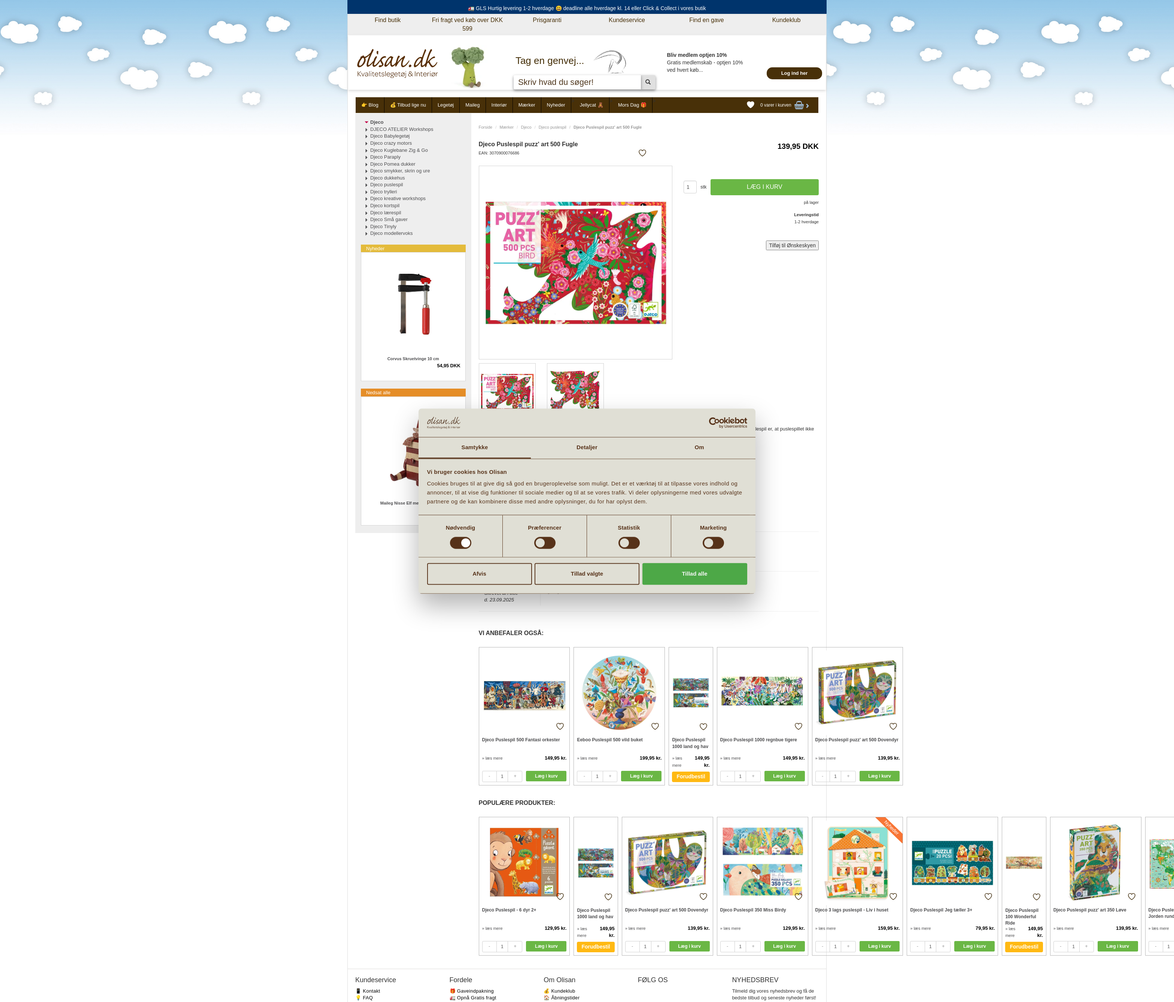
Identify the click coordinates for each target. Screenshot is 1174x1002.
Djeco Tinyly (383, 226)
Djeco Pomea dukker (393, 164)
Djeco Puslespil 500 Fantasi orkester (521, 739)
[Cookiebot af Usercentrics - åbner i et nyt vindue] (714, 422)
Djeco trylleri (383, 191)
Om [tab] (699, 447)
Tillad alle (694, 574)
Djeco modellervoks (391, 233)
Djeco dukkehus (387, 178)
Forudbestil (690, 776)
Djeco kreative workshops (398, 198)
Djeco (526, 127)
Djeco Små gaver (389, 219)
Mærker (526, 105)
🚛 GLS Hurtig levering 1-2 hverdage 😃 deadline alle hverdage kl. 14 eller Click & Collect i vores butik (587, 8)
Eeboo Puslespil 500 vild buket (609, 739)
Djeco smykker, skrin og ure (400, 171)
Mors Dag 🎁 (632, 105)
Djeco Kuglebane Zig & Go (399, 150)
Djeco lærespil (385, 212)
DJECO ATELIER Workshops (402, 129)
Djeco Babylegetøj (390, 136)
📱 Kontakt (367, 991)
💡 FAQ (364, 998)
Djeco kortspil (384, 205)
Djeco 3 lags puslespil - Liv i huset (851, 910)
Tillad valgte (587, 574)
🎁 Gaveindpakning (472, 991)
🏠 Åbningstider (562, 998)
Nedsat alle (378, 392)
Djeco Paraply (385, 157)
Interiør (499, 105)
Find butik (388, 20)
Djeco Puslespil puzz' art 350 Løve (1089, 910)
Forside (486, 127)
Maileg (472, 105)
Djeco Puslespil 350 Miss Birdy (753, 910)
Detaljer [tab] (587, 447)
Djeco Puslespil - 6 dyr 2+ (509, 910)
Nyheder (556, 105)
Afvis (479, 574)
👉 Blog (369, 105)
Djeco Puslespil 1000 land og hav (690, 743)
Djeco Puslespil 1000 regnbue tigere (758, 739)
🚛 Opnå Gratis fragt (473, 998)
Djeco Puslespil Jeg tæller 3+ (941, 910)
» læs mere (492, 758)
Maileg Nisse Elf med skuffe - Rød (413, 503)
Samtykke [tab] (475, 447)
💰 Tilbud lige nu (408, 105)
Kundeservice (627, 20)
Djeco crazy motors (391, 143)
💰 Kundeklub (559, 991)
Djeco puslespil (552, 127)
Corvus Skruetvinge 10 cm (413, 358)
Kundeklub (786, 20)
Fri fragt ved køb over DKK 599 (467, 24)
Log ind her (794, 73)
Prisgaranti (547, 20)
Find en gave (706, 20)
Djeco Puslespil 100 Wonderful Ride (1021, 916)
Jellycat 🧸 (591, 105)
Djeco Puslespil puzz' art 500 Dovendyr (856, 739)
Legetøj (446, 105)
